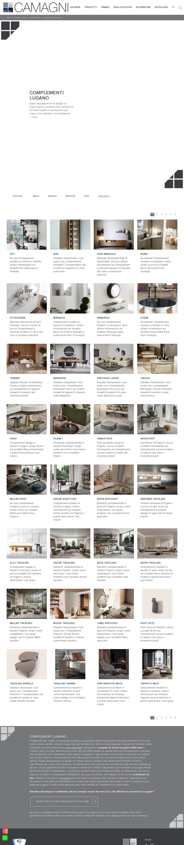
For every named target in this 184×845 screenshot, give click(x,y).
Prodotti (91, 7)
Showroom (143, 7)
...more (34, 117)
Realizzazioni (123, 7)
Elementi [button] (52, 196)
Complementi (35, 17)
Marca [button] (36, 196)
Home (9, 17)
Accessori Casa (20, 17)
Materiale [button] (70, 196)
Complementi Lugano (52, 17)
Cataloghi (161, 7)
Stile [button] (86, 196)
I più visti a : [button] (104, 196)
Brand (105, 7)
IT (173, 7)
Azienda (75, 7)
